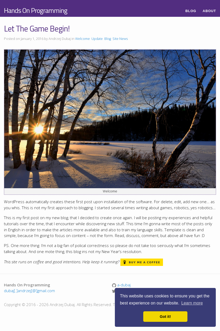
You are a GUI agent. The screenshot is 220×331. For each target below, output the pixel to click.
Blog (190, 11)
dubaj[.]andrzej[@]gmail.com (29, 290)
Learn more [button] (192, 303)
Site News (120, 38)
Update (97, 38)
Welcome (82, 38)
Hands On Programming (35, 10)
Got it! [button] (165, 316)
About (209, 11)
